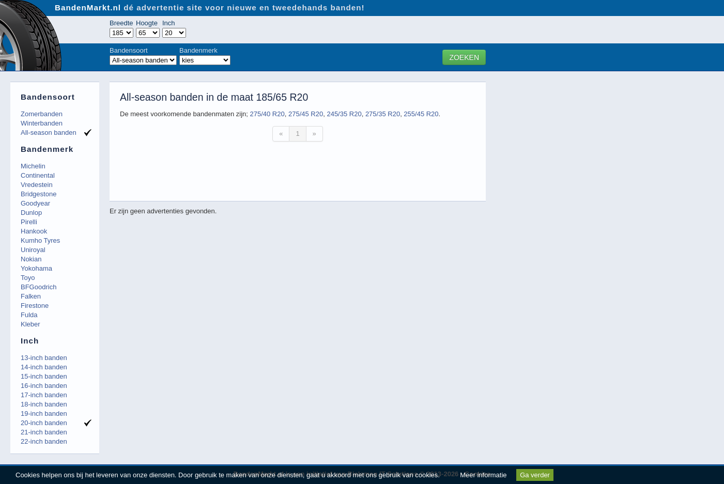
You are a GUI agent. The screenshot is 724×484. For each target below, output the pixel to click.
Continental (38, 175)
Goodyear (35, 203)
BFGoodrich (38, 287)
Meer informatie (483, 475)
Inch (168, 23)
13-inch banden (44, 358)
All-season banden (48, 132)
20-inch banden (44, 423)
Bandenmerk (198, 50)
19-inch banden (44, 413)
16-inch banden (44, 385)
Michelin (33, 166)
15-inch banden (44, 376)
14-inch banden (44, 367)
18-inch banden (44, 404)
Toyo (28, 278)
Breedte (121, 23)
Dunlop (31, 212)
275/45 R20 (305, 114)
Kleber (30, 324)
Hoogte (147, 23)
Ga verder (535, 475)
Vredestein (37, 185)
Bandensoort (129, 50)
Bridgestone (38, 194)
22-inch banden (44, 441)
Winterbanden (42, 123)
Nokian (31, 259)
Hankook (34, 231)
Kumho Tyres (40, 240)
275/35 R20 (382, 114)
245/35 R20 (344, 114)
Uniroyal (33, 250)
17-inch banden (44, 395)
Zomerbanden (42, 114)
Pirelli (29, 222)
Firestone (35, 305)
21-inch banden (44, 432)
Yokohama (36, 268)
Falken (31, 296)
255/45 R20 (421, 114)
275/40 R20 (267, 114)
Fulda (29, 315)
